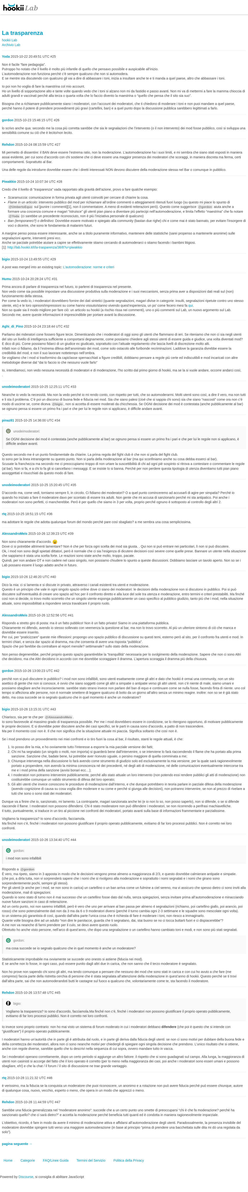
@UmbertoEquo (20, 207)
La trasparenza (22, 33)
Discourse (26, 1177)
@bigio (57, 404)
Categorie (27, 1160)
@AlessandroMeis (58, 717)
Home (8, 1160)
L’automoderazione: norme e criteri (88, 267)
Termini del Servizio (90, 1160)
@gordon (205, 207)
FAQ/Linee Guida (55, 1160)
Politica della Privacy (128, 1160)
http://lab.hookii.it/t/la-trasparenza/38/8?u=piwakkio (44, 247)
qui (190, 305)
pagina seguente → (17, 1144)
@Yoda (14, 216)
